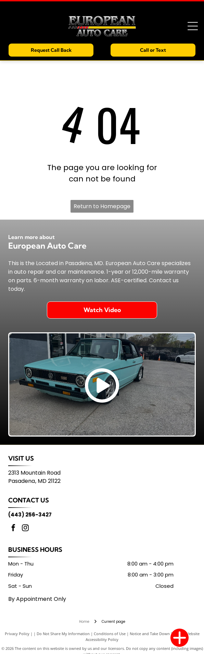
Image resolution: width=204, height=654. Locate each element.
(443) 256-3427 (30, 514)
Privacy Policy (17, 633)
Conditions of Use (110, 633)
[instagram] (25, 529)
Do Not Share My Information (63, 633)
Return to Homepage (102, 206)
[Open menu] (193, 26)
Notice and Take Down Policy (155, 633)
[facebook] (13, 529)
